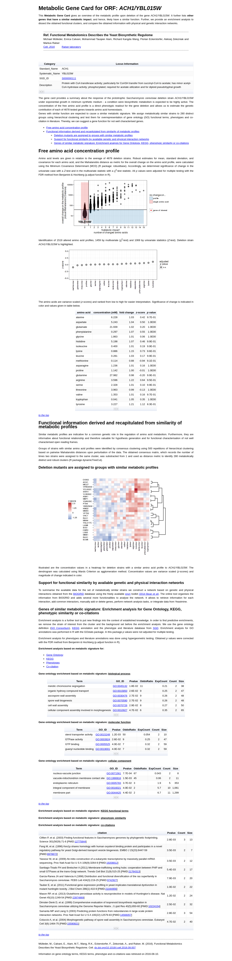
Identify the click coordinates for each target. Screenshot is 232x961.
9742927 (112, 880)
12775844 (80, 841)
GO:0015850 (120, 690)
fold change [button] (126, 312)
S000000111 (69, 78)
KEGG (75, 628)
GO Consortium (60, 628)
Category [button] (49, 63)
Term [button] (79, 681)
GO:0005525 (102, 744)
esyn (127, 593)
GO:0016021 (114, 787)
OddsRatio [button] (146, 681)
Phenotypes (53, 662)
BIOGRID (78, 593)
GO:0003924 (102, 739)
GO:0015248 (102, 734)
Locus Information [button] (127, 63)
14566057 (125, 914)
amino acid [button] (84, 312)
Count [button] (173, 681)
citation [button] (102, 832)
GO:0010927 (120, 710)
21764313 (134, 871)
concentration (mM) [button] (106, 312)
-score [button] (140, 312)
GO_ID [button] (120, 681)
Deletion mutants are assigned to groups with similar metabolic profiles (93, 135)
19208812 (112, 862)
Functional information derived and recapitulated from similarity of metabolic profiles (92, 131)
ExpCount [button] (161, 681)
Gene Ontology (54, 654)
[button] (40, 91)
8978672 (52, 854)
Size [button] (181, 681)
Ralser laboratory (71, 46)
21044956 (111, 888)
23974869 (78, 897)
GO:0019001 (102, 749)
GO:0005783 (114, 783)
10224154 (154, 906)
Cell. (49, 46)
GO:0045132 (120, 686)
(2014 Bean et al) (149, 593)
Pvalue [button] (134, 681)
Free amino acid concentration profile (67, 127)
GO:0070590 (120, 700)
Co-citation (52, 666)
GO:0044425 (114, 792)
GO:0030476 (120, 695)
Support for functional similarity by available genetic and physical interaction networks (101, 139)
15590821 (72, 923)
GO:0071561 (114, 773)
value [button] (151, 312)
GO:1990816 (114, 778)
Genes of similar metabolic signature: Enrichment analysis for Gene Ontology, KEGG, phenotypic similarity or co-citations (121, 143)
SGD (155, 628)
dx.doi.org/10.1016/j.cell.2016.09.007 (115, 947)
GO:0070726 (120, 705)
